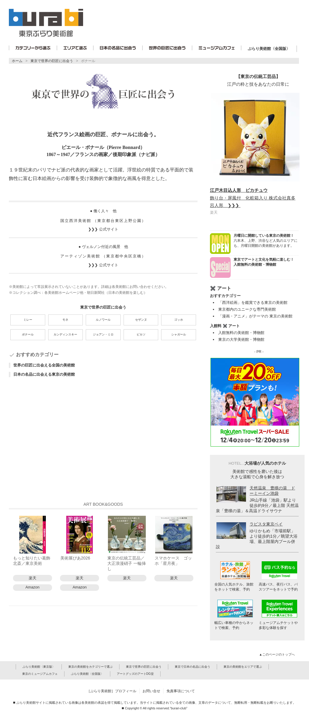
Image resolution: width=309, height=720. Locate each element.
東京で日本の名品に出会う (192, 666)
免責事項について (180, 691)
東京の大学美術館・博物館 (241, 339)
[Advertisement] (103, 441)
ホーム (17, 61)
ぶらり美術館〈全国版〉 (269, 48)
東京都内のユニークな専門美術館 (247, 309)
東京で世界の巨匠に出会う (51, 61)
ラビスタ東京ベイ (266, 524)
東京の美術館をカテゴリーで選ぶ (90, 666)
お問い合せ (151, 691)
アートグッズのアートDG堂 (135, 673)
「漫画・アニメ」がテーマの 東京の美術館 (255, 316)
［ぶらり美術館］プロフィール (111, 691)
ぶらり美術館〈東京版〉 (38, 666)
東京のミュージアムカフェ (40, 673)
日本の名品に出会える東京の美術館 (44, 374)
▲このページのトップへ (277, 654)
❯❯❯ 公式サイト (103, 229)
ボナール (88, 61)
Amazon (32, 587)
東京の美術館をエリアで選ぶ (243, 666)
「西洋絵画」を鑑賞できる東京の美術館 (252, 302)
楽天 (32, 578)
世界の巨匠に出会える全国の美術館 (44, 365)
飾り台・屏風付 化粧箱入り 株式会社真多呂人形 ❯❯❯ (252, 198)
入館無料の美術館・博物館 (241, 332)
